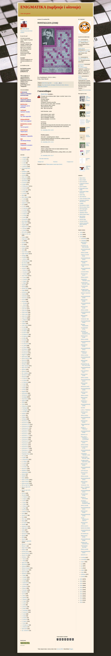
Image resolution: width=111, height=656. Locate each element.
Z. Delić (23, 604)
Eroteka (24, 242)
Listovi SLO (24, 316)
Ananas (23, 175)
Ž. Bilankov (24, 599)
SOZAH (24, 531)
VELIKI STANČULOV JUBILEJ (85, 519)
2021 (81, 583)
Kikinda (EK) (25, 288)
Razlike (23, 476)
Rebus (23, 477)
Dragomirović (25, 226)
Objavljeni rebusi (84, 212)
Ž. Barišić (24, 597)
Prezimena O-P (25, 441)
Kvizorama (24, 297)
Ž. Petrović (24, 619)
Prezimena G (25, 430)
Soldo (23, 530)
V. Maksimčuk (25, 582)
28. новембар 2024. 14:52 (47, 130)
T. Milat (23, 560)
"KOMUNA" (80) (85, 319)
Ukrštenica (45, 86)
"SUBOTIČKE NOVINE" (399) (85, 283)
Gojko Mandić (47, 85)
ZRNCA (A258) (84, 252)
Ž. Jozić (24, 614)
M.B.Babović (25, 349)
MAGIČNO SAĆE (85, 386)
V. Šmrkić (24, 584)
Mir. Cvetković (25, 373)
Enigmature (24, 239)
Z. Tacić (24, 623)
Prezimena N (25, 439)
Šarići (63, 85)
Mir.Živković (24, 374)
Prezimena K (25, 433)
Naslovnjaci (24, 393)
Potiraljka (24, 419)
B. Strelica (24, 193)
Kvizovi (23, 299)
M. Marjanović (25, 334)
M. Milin (24, 338)
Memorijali (24, 362)
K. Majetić (24, 281)
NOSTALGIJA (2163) (84, 392)
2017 (81, 591)
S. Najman (24, 498)
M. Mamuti (24, 332)
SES (23, 517)
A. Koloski (24, 161)
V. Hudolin (24, 577)
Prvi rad (24, 455)
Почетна (55, 161)
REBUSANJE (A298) (84, 300)
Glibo (23, 250)
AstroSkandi (25, 180)
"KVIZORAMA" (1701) (84, 287)
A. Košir (24, 162)
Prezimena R (25, 443)
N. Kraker (24, 380)
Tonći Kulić (24, 571)
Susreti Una (24, 555)
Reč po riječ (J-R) (26, 487)
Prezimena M (25, 437)
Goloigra (24, 255)
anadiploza (24, 171)
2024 (81, 236)
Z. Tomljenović (25, 625)
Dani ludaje (24, 221)
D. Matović (24, 213)
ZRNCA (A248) (84, 505)
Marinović (24, 360)
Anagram (24, 173)
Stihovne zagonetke (26, 541)
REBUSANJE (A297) (84, 316)
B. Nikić (23, 191)
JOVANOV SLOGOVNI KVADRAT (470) (85, 332)
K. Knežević (25, 279)
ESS (23, 244)
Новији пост (41, 161)
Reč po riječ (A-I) (26, 485)
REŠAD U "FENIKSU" (84, 428)
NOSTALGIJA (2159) (84, 523)
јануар (83, 576)
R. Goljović (24, 461)
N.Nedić (24, 387)
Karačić (23, 284)
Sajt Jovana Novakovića (82, 217)
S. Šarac (24, 502)
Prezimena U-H (25, 450)
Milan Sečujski (25, 365)
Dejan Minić (24, 223)
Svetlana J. (24, 557)
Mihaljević (24, 364)
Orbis (23, 402)
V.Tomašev (24, 590)
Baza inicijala (83, 179)
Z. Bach (24, 595)
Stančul (23, 539)
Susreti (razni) (25, 551)
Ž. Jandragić (25, 610)
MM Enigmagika (83, 208)
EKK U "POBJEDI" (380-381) (85, 488)
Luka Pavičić (25, 325)
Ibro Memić (24, 262)
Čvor (43, 85)
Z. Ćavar (24, 603)
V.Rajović (24, 588)
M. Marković (25, 336)
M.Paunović (24, 351)
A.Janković (24, 166)
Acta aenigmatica (26, 168)
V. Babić (24, 575)
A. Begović (24, 157)
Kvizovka (24, 301)
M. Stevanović (25, 343)
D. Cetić (24, 206)
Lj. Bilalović (24, 319)
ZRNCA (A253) (84, 377)
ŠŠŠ (23, 537)
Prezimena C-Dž (26, 424)
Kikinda (23, 286)
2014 (81, 598)
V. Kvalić (24, 581)
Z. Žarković (24, 626)
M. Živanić (24, 347)
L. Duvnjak (24, 303)
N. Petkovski (25, 382)
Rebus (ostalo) (25, 479)
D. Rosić (24, 217)
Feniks (23, 248)
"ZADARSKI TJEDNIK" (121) (85, 280)
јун (82, 566)
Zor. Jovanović (25, 630)
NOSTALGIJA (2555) (88, 144)
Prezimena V (25, 452)
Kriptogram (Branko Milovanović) (84, 201)
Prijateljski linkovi (26, 454)
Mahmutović (25, 356)
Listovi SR (24, 318)
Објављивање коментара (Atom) (54, 164)
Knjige (23, 290)
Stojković (24, 549)
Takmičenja (24, 564)
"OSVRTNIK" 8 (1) (88, 152)
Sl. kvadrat (24, 522)
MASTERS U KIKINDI (84, 243)
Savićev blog (83, 219)
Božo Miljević (25, 197)
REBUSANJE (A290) (84, 482)
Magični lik (24, 354)
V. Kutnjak (24, 579)
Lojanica (24, 323)
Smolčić (24, 524)
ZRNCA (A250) (84, 444)
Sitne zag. (24, 519)
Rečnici (23, 493)
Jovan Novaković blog (85, 198)
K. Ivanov (24, 277)
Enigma (23, 237)
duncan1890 (60, 649)
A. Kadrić (24, 159)
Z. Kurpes (24, 617)
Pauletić (24, 415)
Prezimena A (25, 420)
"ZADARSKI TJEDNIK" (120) (85, 454)
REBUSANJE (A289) (84, 511)
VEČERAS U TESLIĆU (84, 401)
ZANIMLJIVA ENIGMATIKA (85, 543)
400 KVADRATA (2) (88, 121)
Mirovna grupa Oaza (84, 207)
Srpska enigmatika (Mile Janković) (84, 223)
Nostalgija (53, 85)
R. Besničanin (25, 459)
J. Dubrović (24, 270)
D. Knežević (25, 212)
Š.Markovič (24, 511)
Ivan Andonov (83, 196)
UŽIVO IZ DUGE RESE (85, 255)
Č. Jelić (23, 199)
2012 (81, 602)
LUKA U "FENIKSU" (85, 410)
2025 (81, 234)
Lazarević (24, 307)
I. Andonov (24, 259)
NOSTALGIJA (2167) (84, 274)
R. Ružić (24, 465)
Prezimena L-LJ (25, 435)
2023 (81, 579)
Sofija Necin (25, 528)
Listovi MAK (25, 312)
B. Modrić (24, 188)
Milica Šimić (25, 367)
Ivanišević (24, 268)
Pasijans (24, 413)
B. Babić (24, 184)
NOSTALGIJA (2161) (84, 442)
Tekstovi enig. (25, 570)
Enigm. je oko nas (26, 234)
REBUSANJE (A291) (84, 464)
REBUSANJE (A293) (84, 398)
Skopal (23, 520)
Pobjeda (24, 417)
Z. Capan (24, 601)
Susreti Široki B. (26, 553)
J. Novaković (25, 272)
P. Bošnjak (24, 408)
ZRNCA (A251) (84, 415)
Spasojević (24, 533)
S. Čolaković (25, 497)
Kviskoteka (24, 295)
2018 (81, 589)
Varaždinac (24, 592)
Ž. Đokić (24, 608)
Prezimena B (58, 85)
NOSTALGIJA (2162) (84, 412)
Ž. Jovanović (25, 612)
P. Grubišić (24, 411)
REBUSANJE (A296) (84, 345)
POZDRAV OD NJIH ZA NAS (85, 246)
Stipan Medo (25, 547)
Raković (24, 474)
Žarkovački (24, 628)
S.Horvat (24, 509)
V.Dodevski (24, 586)
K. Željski (24, 283)
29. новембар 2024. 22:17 (47, 155)
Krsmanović (24, 292)
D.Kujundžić (25, 219)
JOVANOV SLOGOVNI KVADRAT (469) (85, 502)
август (83, 561)
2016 (81, 593)
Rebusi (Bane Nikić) (84, 214)
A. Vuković (24, 164)
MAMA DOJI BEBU (85, 528)
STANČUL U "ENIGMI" (84, 352)
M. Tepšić (24, 345)
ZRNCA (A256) (84, 310)
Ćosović (24, 201)
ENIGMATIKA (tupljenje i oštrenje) (50, 7)
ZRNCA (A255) (84, 339)
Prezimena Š (25, 446)
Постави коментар (43, 158)
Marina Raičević (26, 358)
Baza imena (82, 178)
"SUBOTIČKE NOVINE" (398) (85, 457)
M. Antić (24, 327)
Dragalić (24, 224)
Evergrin (24, 246)
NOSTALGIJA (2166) (84, 307)
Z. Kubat (24, 615)
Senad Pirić (24, 515)
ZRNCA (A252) (84, 395)
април (82, 570)
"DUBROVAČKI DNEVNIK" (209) (85, 290)
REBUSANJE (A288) (84, 536)
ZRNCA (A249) (84, 476)
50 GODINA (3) (84, 533)
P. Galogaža (25, 409)
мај (82, 568)
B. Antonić (24, 182)
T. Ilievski (24, 558)
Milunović (24, 371)
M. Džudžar (24, 329)
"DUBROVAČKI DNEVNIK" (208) (85, 461)
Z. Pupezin (24, 621)
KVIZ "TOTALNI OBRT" (84, 371)
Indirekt (23, 266)
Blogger (71, 649)
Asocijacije (24, 178)
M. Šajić (24, 341)
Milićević (24, 369)
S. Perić (24, 500)
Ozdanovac (24, 406)
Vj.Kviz (23, 593)
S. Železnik (24, 506)
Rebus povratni (25, 483)
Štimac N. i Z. (25, 544)
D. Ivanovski (25, 208)
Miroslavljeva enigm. (84, 205)
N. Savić (24, 384)
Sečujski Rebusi (83, 221)
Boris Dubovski (83, 181)
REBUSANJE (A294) (84, 384)
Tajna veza (24, 562)
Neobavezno (25, 395)
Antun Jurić (24, 177)
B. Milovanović (25, 186)
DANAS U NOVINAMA (84, 498)
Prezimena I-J (25, 431)
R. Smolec (24, 466)
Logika (23, 321)
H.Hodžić (24, 257)
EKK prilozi (24, 232)
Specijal (24, 535)
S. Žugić (24, 508)
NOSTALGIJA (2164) (84, 375)
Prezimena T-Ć (25, 448)
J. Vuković (24, 273)
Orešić (23, 404)
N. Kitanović (25, 378)
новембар (83, 240)
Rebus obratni (25, 481)
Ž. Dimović (24, 606)
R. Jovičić (24, 463)
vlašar (79, 76)
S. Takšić (24, 504)
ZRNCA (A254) (84, 355)
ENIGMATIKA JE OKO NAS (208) (85, 364)
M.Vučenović (25, 352)
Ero (23, 240)
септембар (84, 559)
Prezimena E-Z (25, 428)
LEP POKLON (84, 470)
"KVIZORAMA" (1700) (84, 447)
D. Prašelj (24, 215)
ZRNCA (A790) (88, 105)
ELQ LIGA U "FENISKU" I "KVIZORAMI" (85, 438)
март (82, 572)
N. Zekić (24, 386)
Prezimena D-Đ (25, 426)
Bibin (23, 195)
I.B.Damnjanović (26, 261)
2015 (81, 596)
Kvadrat (24, 294)
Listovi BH (24, 308)
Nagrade (24, 391)
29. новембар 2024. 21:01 (47, 142)
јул (82, 563)
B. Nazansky (25, 189)
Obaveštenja (25, 398)
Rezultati (24, 495)
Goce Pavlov (25, 251)
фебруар (83, 574)
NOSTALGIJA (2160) (84, 473)
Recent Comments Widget (86, 90)
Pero (79, 39)
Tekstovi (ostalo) (26, 568)
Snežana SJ (25, 526)
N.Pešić (24, 389)
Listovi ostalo (25, 314)
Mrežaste (24, 376)
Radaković (24, 470)
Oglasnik (24, 400)
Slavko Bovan (44, 94)
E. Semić (24, 230)
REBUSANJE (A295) (84, 361)
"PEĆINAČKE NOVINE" (84, 546)
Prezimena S (25, 444)
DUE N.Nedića (83, 186)
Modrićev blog (83, 210)
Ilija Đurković (25, 264)
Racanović (24, 468)
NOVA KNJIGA (88, 136)
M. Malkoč (24, 330)
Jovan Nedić (25, 275)
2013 (81, 600)
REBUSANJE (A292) (84, 421)
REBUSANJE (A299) (84, 262)
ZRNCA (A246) (84, 549)
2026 (81, 232)
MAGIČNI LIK (84, 434)
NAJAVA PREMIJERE (84, 325)
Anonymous (81, 64)
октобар (83, 557)
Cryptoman (24, 202)
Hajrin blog (82, 194)
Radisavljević (25, 472)
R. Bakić (24, 457)
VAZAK (81, 226)
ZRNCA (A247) (84, 526)
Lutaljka (81, 203)
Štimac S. (24, 546)
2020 (81, 585)
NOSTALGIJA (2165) (84, 336)
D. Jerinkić (24, 210)
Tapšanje (24, 566)
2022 (81, 581)
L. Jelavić (24, 305)
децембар (83, 238)
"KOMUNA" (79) (85, 485)
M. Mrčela (24, 340)
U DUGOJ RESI (85, 271)
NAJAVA (83, 407)
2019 (81, 587)
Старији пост (70, 161)
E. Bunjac (24, 228)
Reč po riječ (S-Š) (26, 490)
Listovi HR (24, 310)
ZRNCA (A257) (84, 277)
